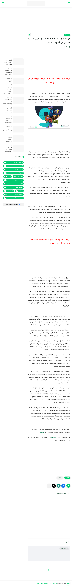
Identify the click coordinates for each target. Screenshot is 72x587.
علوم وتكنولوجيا (13, 194)
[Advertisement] (36, 21)
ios (49, 437)
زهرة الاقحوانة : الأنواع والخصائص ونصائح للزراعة (8, 82)
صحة (19, 191)
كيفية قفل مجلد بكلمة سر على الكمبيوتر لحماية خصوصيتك (8, 111)
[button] (63, 486)
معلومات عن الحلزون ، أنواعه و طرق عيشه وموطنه (8, 63)
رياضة (13, 183)
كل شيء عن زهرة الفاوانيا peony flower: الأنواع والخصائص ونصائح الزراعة (8, 121)
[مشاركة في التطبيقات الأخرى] (49, 486)
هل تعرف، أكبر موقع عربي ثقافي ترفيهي (46, 583)
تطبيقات (67, 35)
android (53, 437)
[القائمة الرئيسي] (69, 3)
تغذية (7, 176)
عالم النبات (8, 191)
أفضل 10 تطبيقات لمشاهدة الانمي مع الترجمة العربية (7, 92)
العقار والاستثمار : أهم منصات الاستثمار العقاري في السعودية (7, 130)
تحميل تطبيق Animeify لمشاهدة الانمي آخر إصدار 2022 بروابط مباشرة (7, 102)
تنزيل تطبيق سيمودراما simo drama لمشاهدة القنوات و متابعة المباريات (7, 73)
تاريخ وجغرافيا (13, 169)
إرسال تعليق (64, 548)
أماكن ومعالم (13, 166)
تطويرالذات (18, 176)
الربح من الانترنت (13, 162)
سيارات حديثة (13, 187)
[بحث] (3, 3)
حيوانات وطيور (13, 180)
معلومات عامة (13, 198)
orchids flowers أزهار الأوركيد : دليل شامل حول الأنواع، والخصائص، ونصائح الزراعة (8, 150)
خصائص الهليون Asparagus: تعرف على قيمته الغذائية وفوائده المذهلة (7, 140)
